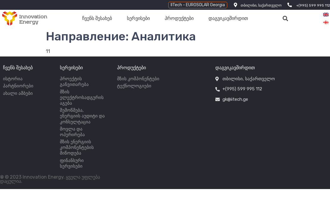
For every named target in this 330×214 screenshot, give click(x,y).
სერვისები (138, 18)
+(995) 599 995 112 (313, 5)
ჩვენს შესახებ (97, 18)
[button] (197, 5)
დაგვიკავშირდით (228, 18)
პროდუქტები (179, 18)
